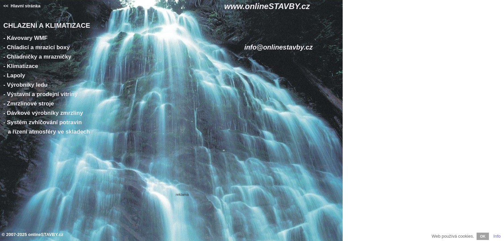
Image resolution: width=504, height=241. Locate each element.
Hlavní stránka (21, 5)
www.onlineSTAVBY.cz (267, 6)
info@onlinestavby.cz (278, 47)
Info (497, 236)
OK (483, 236)
